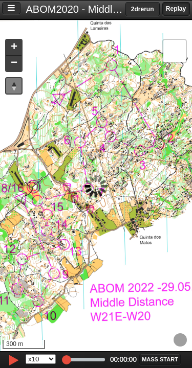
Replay (176, 8)
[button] (14, 48)
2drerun (142, 9)
